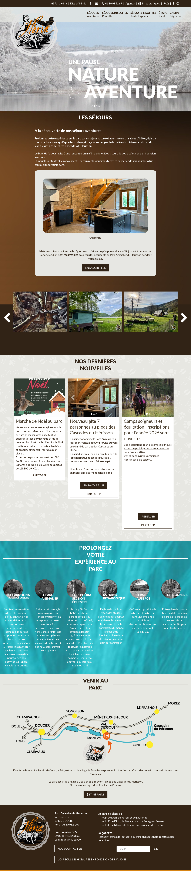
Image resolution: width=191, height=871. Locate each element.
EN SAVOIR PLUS (95, 267)
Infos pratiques (149, 3)
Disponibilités (78, 3)
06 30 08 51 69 (112, 3)
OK (156, 814)
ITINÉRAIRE (95, 759)
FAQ (166, 3)
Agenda (130, 3)
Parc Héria (59, 3)
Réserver (148, 509)
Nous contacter (70, 813)
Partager (40, 468)
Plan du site (159, 855)
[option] (40, 321)
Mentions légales (173, 855)
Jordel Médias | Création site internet (101, 855)
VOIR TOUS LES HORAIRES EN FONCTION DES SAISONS (92, 824)
